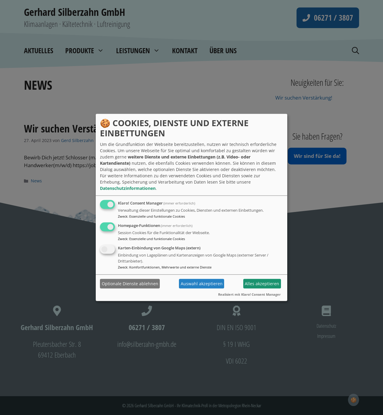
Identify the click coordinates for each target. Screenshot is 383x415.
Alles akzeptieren (262, 283)
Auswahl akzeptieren (202, 283)
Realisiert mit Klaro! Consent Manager (249, 294)
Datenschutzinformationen (128, 188)
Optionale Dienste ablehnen (130, 283)
